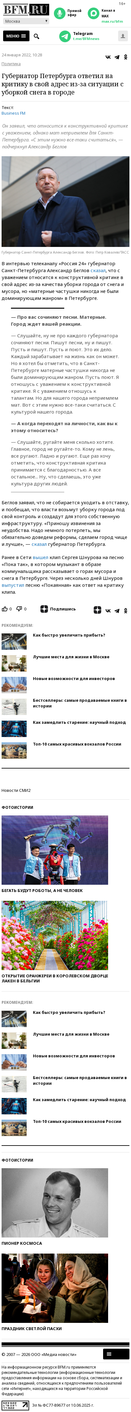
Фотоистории (17, 807)
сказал (98, 270)
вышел (40, 557)
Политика (11, 63)
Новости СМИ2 (16, 790)
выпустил (13, 585)
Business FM (13, 113)
